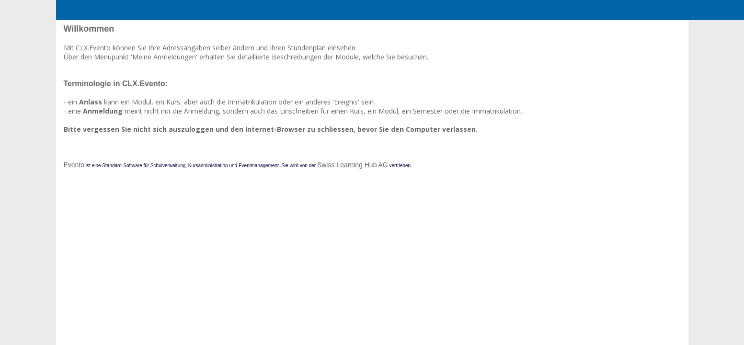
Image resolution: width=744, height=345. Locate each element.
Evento (214, 207)
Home (86, 45)
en (647, 45)
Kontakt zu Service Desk (104, 64)
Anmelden (599, 45)
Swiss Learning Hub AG (492, 207)
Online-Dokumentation (102, 76)
